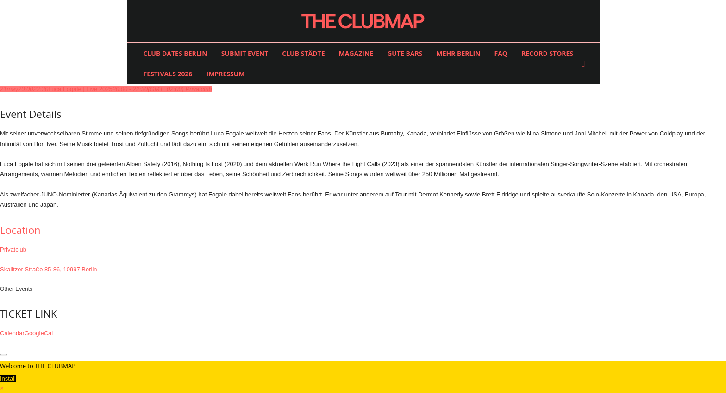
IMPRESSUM (226, 73)
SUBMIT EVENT (245, 53)
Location (20, 230)
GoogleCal (39, 333)
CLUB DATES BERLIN (175, 53)
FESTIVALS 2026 (168, 73)
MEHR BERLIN (458, 53)
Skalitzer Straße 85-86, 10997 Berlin (48, 269)
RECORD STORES (547, 53)
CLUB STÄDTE (303, 53)
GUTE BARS (404, 53)
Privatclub (13, 249)
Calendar (12, 333)
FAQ (501, 53)
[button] (586, 64)
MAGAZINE (356, 53)
